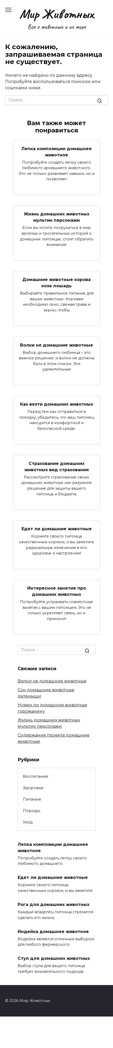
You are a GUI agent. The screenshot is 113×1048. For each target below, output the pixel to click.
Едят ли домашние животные (57, 528)
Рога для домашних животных (53, 904)
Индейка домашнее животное (53, 931)
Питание (32, 799)
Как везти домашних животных (56, 404)
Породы (31, 810)
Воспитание (35, 776)
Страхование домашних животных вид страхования (56, 466)
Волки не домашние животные (56, 344)
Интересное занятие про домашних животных (56, 591)
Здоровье (33, 787)
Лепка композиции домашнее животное (56, 151)
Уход (28, 822)
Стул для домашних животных (54, 958)
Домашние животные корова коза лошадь (56, 282)
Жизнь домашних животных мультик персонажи (56, 217)
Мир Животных (56, 13)
